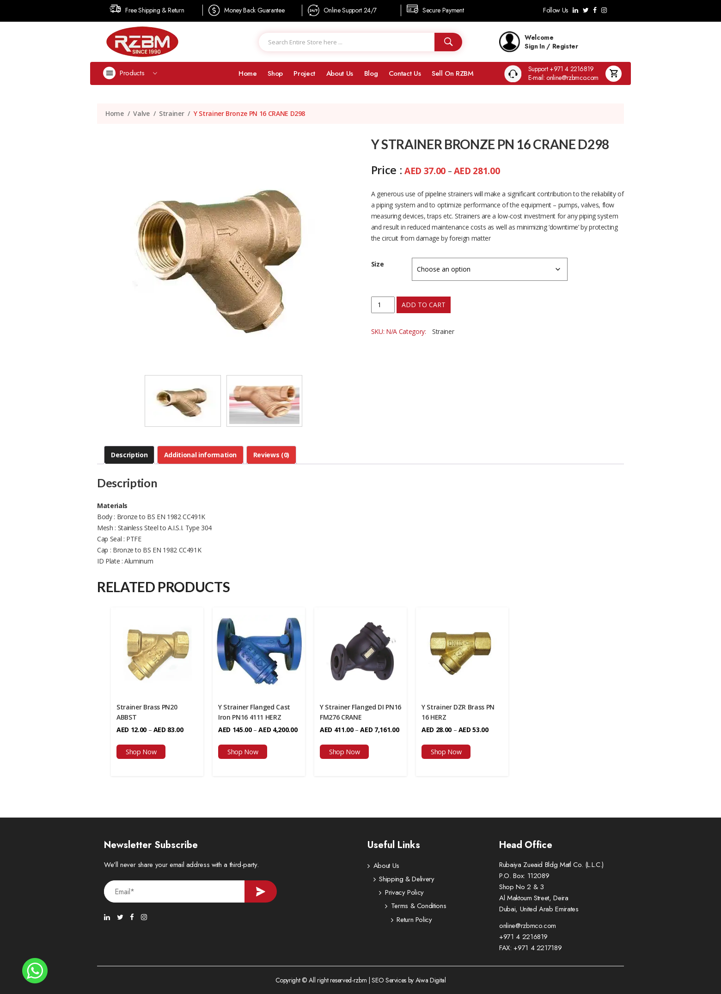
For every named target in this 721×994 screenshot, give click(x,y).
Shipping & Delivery (400, 880)
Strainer (171, 113)
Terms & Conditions (401, 908)
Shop (275, 73)
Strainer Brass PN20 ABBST (146, 712)
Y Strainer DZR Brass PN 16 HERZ (458, 712)
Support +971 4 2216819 (561, 69)
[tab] (129, 455)
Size (377, 264)
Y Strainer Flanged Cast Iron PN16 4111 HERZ (254, 712)
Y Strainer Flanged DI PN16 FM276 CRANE (360, 712)
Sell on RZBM (453, 73)
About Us (339, 73)
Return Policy (391, 921)
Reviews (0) (271, 454)
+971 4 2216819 (523, 937)
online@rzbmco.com (527, 926)
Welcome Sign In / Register (538, 41)
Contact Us (405, 73)
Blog (371, 73)
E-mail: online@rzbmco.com (563, 77)
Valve (141, 113)
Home (247, 73)
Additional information (200, 454)
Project (304, 73)
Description (129, 454)
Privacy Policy (392, 894)
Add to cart (424, 304)
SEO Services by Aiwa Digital (409, 980)
